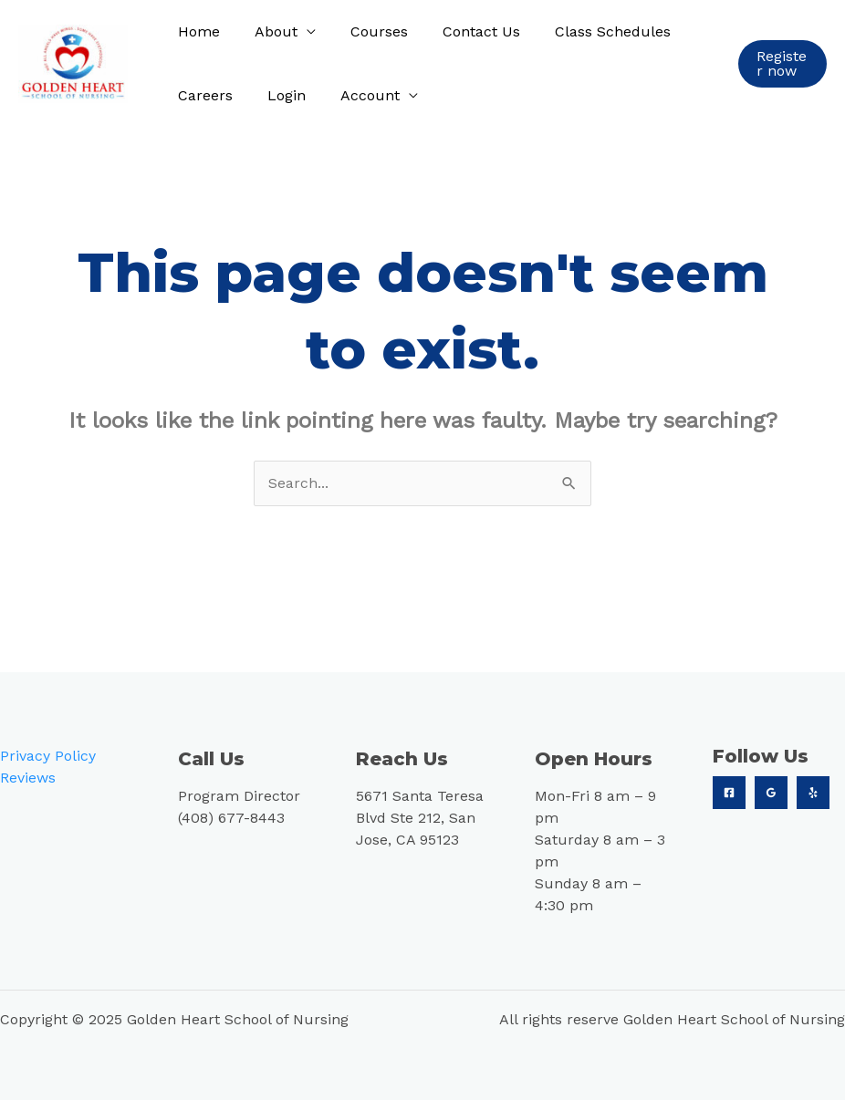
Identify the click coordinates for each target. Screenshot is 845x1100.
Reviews (28, 777)
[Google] (771, 792)
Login (278, 95)
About (267, 31)
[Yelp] (813, 792)
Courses (365, 31)
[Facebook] (729, 792)
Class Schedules (588, 31)
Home (196, 31)
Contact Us (462, 31)
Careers (202, 95)
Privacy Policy (48, 755)
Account (356, 95)
